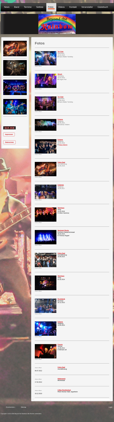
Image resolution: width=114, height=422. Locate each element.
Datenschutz (9, 142)
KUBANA (61, 185)
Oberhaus (61, 208)
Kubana (60, 119)
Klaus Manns (63, 145)
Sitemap (23, 407)
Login (110, 407)
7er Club (60, 51)
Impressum (9, 134)
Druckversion (10, 407)
